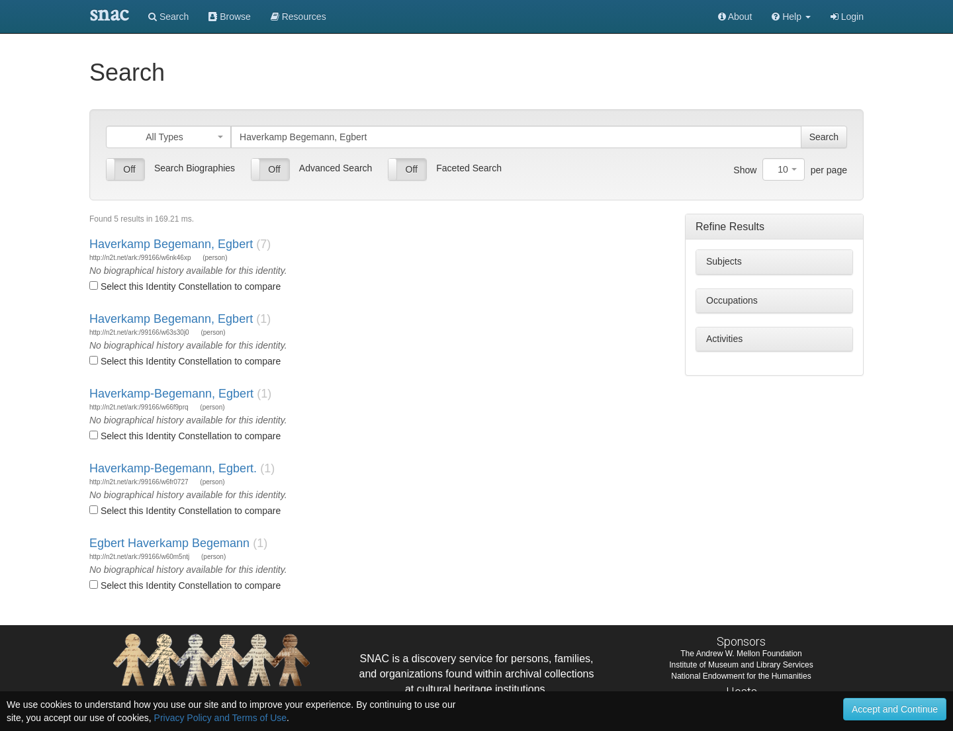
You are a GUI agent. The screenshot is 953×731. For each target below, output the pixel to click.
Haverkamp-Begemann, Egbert (171, 393)
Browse (229, 16)
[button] (791, 16)
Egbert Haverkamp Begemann (169, 543)
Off (129, 169)
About (735, 16)
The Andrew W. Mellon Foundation (740, 653)
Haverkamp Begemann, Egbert (171, 244)
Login (847, 16)
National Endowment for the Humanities (741, 676)
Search (168, 16)
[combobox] (168, 137)
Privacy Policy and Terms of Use (220, 717)
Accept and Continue (895, 709)
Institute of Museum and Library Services (741, 664)
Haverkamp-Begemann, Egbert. (173, 468)
